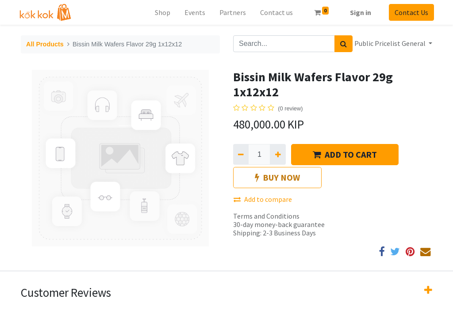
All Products (45, 44)
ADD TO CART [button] (345, 154)
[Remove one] (241, 154)
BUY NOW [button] (277, 177)
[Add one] (277, 154)
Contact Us (409, 12)
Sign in (358, 12)
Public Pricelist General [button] (390, 43)
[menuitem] (160, 12)
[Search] (343, 43)
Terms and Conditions (266, 216)
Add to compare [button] (263, 199)
